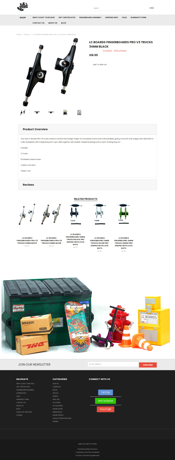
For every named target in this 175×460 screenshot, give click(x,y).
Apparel (55, 421)
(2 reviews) (107, 50)
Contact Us (38, 23)
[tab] (87, 129)
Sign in (19, 411)
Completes (57, 386)
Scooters (57, 402)
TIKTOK (105, 391)
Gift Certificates (66, 17)
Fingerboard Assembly (90, 17)
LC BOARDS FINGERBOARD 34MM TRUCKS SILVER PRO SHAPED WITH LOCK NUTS (99, 243)
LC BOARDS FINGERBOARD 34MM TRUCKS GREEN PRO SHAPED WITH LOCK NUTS (123, 243)
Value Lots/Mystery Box (62, 418)
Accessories (58, 405)
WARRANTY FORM (138, 17)
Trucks (55, 392)
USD (152, 7)
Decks (55, 389)
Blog (63, 23)
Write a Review (120, 50)
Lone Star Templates (91, 451)
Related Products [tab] (85, 199)
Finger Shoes (58, 408)
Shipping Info (111, 17)
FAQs (124, 17)
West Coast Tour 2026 (44, 17)
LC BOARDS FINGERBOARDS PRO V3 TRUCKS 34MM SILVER (51, 240)
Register (28, 411)
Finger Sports (58, 414)
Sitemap (19, 414)
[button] (87, 316)
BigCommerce (91, 448)
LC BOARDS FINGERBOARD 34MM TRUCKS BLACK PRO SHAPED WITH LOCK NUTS (75, 239)
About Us (52, 23)
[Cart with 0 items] (158, 8)
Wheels (55, 395)
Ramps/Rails (57, 411)
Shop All (56, 383)
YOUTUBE (105, 408)
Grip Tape (56, 399)
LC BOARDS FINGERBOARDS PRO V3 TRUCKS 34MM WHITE (27, 240)
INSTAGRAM (105, 400)
